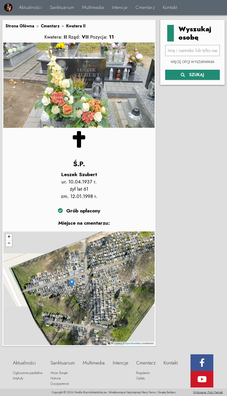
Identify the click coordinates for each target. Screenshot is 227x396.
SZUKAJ (192, 75)
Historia (56, 378)
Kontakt (170, 7)
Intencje (119, 7)
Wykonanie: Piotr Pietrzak (208, 392)
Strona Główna (19, 26)
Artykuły (18, 378)
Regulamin (143, 372)
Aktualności (30, 7)
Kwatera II (76, 26)
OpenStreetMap (133, 343)
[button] (71, 283)
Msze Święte (59, 372)
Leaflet (116, 343)
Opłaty (140, 378)
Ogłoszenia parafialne (27, 372)
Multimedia (93, 7)
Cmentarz (145, 7)
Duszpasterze (60, 383)
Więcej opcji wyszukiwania (192, 62)
